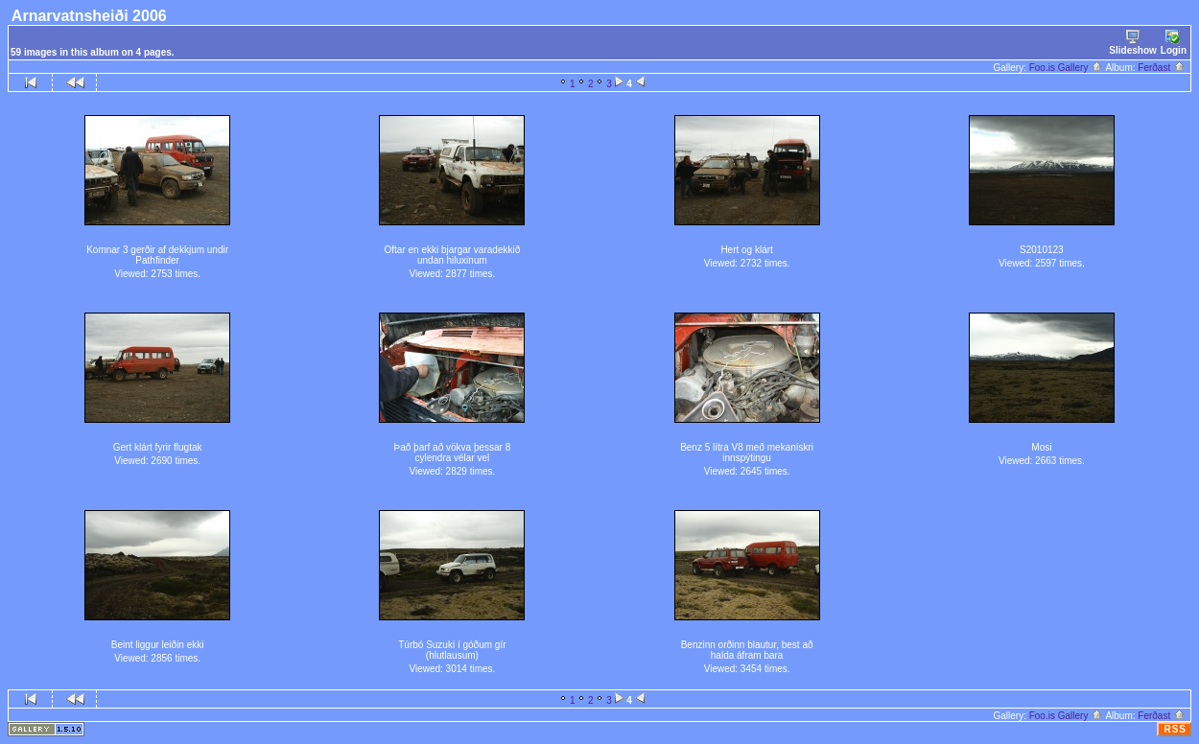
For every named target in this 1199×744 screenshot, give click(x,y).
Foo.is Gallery (1066, 67)
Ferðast (1162, 67)
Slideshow (1132, 43)
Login (1174, 43)
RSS (1175, 729)
